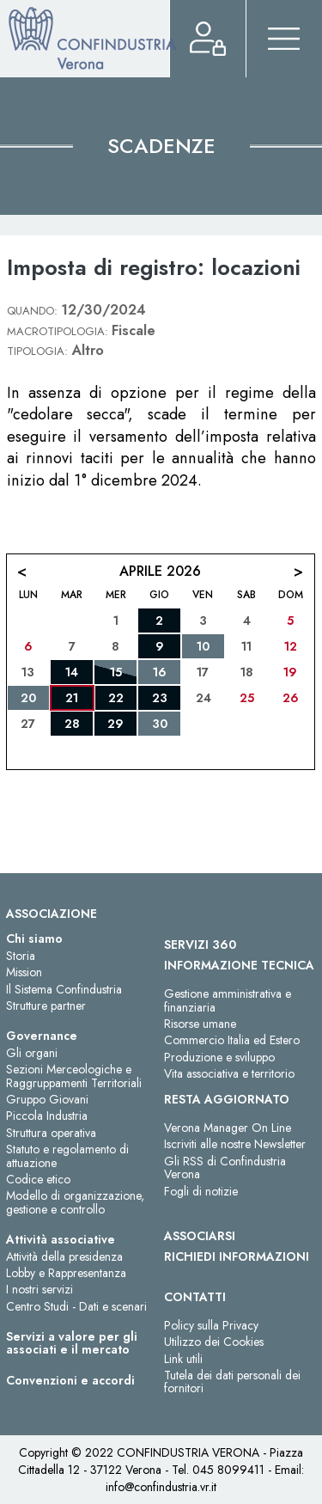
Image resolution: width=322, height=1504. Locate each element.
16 (160, 672)
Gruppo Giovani (47, 1099)
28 (72, 723)
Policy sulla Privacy (211, 1325)
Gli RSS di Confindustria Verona (225, 1167)
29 (115, 723)
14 (71, 672)
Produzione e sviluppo (219, 1057)
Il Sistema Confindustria (64, 989)
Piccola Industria (47, 1115)
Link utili (183, 1358)
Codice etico (38, 1179)
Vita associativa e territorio (229, 1073)
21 (71, 697)
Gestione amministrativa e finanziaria (227, 1000)
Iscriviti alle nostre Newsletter (235, 1143)
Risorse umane (200, 1023)
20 (28, 697)
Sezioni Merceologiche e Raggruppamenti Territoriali (74, 1076)
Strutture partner (46, 1005)
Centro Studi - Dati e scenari (76, 1306)
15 (116, 672)
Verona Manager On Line (227, 1127)
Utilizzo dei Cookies (214, 1341)
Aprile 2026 (160, 571)
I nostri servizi (39, 1289)
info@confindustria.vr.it (161, 1486)
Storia (20, 955)
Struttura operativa (51, 1132)
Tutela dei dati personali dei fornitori (232, 1381)
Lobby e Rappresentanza (66, 1272)
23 (159, 697)
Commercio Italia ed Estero (232, 1040)
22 (116, 697)
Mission (24, 972)
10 (203, 646)
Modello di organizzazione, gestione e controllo (75, 1202)
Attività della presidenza (64, 1256)
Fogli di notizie (201, 1191)
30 (159, 723)
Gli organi (32, 1052)
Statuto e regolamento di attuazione (67, 1155)
